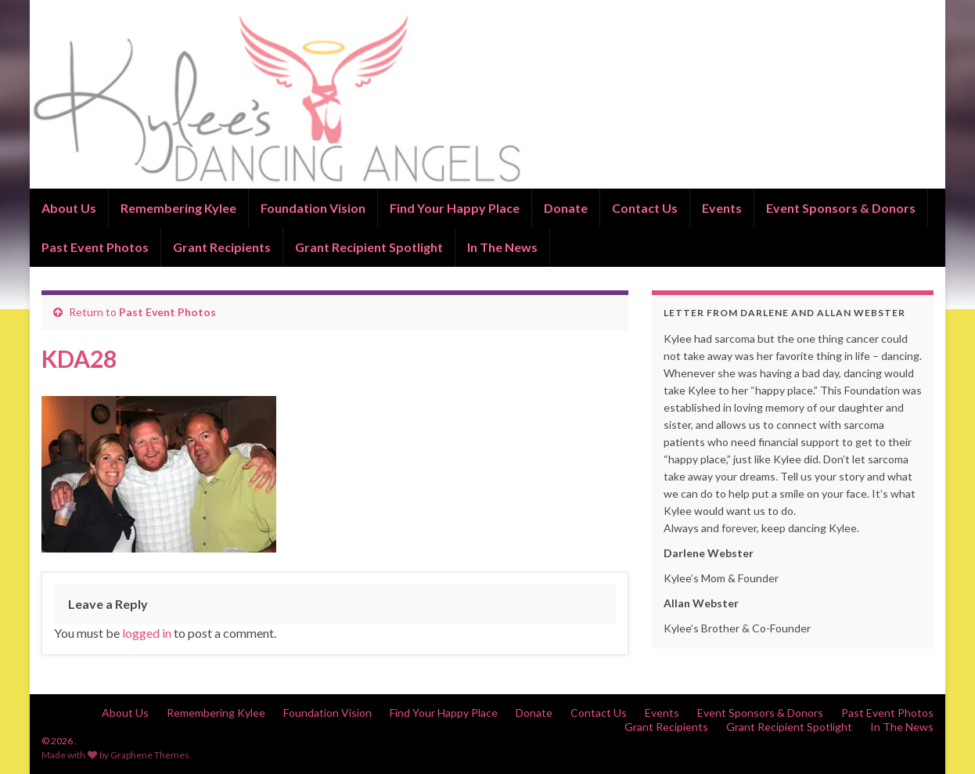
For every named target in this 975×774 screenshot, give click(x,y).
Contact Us (645, 207)
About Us (68, 207)
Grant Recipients (222, 246)
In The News (502, 246)
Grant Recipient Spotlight (369, 246)
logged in (146, 632)
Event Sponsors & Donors (841, 207)
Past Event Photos (95, 246)
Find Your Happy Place (455, 207)
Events (722, 207)
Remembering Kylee (178, 207)
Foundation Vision (313, 207)
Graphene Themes (149, 755)
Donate (566, 207)
